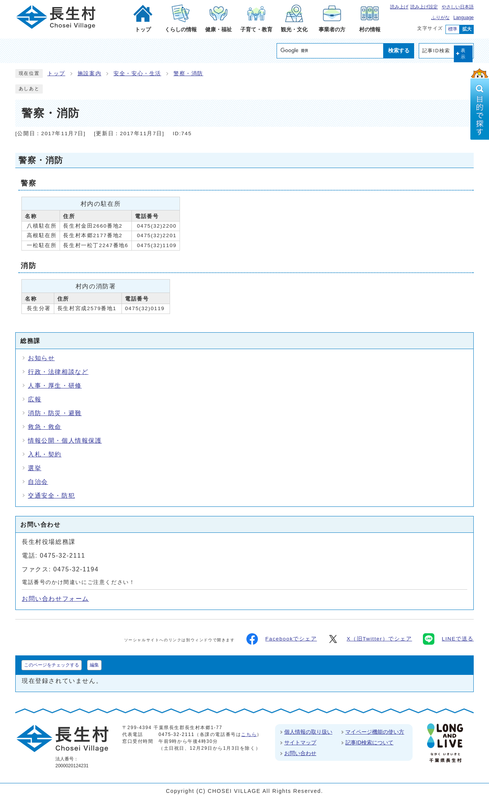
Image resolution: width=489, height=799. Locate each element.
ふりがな (440, 17)
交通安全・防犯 (51, 495)
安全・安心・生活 (137, 73)
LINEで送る (448, 639)
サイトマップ (300, 742)
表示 (463, 53)
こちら (249, 734)
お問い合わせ (300, 753)
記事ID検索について (369, 742)
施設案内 (89, 73)
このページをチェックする (51, 665)
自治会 (38, 482)
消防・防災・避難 (55, 413)
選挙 (34, 468)
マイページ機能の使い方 (374, 732)
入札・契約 (45, 454)
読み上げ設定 (424, 7)
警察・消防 (188, 73)
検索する (399, 50)
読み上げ (399, 7)
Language (463, 17)
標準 (452, 29)
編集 (94, 665)
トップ (56, 73)
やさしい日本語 (458, 7)
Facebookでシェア (281, 639)
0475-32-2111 (176, 734)
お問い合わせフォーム (55, 598)
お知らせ (41, 358)
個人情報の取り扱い (308, 732)
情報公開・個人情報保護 (65, 440)
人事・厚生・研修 (55, 385)
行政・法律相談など (58, 372)
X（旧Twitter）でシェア (369, 639)
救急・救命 (45, 427)
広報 (34, 399)
